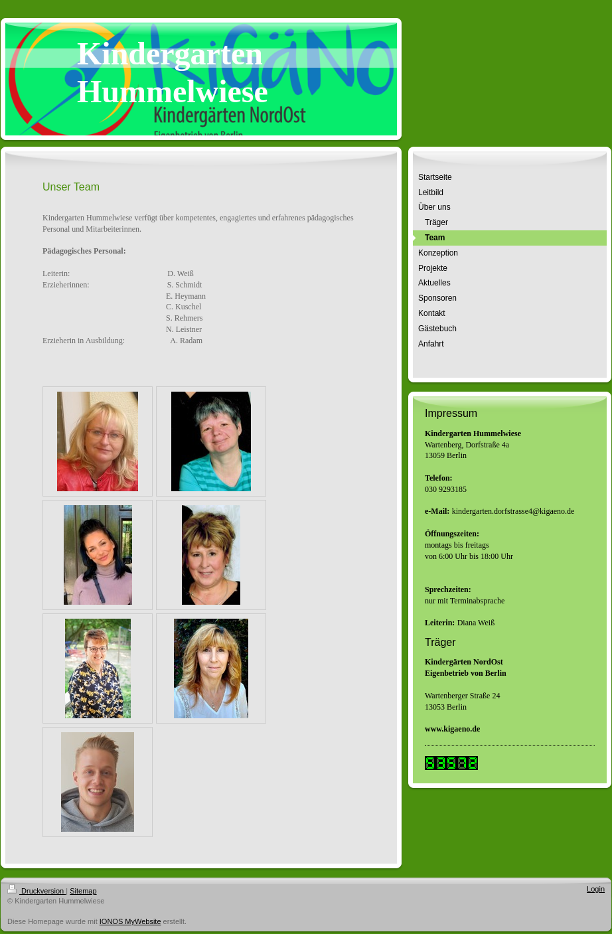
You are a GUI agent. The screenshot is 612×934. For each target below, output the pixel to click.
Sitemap (83, 891)
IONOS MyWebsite (130, 921)
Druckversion (36, 891)
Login (596, 889)
